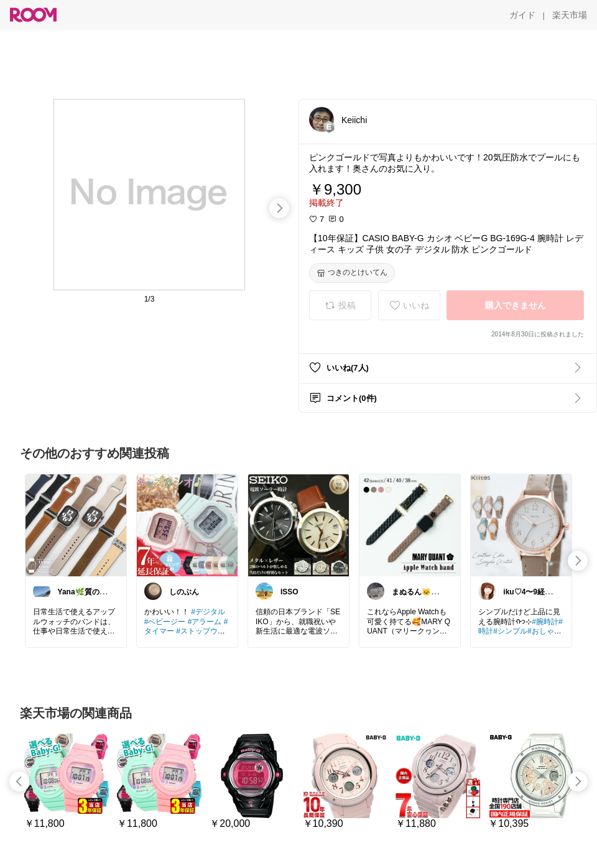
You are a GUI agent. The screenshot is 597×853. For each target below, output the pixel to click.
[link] (75, 524)
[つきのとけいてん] (352, 273)
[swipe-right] (279, 208)
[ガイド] (522, 15)
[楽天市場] (569, 15)
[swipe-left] (19, 781)
